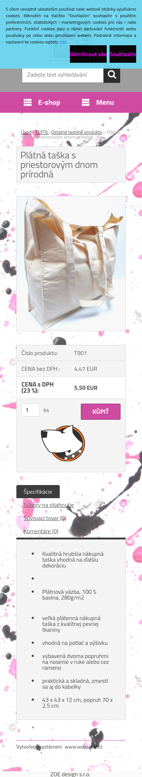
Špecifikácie (38, 491)
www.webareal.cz (84, 746)
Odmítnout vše (88, 54)
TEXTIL (42, 132)
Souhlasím (123, 54)
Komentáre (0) (41, 531)
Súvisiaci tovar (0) (45, 517)
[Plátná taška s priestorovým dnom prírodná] (71, 199)
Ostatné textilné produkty (76, 132)
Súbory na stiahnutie (49, 504)
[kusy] (30, 410)
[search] (111, 74)
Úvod (26, 132)
